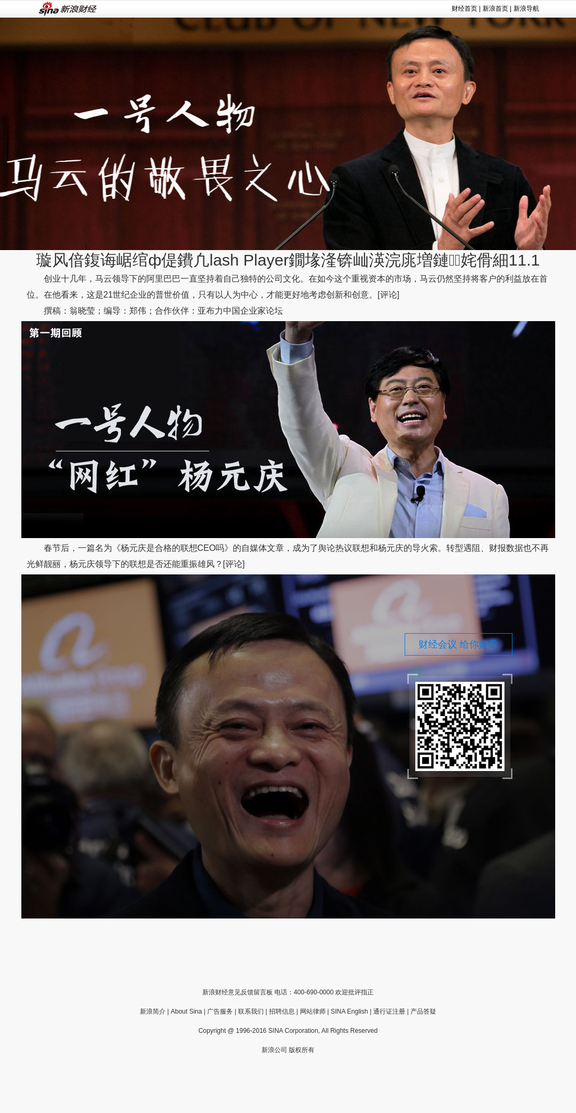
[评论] (388, 294)
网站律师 (313, 1011)
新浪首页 (495, 8)
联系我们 (251, 1011)
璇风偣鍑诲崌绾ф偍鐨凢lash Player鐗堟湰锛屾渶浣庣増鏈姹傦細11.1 (288, 260)
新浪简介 (152, 1011)
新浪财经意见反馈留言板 (237, 992)
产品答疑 (423, 1011)
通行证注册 (389, 1011)
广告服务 (220, 1011)
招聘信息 (282, 1011)
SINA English (349, 1011)
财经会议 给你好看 (458, 644)
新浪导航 (526, 8)
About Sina (186, 1011)
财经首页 (464, 8)
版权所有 (301, 1050)
